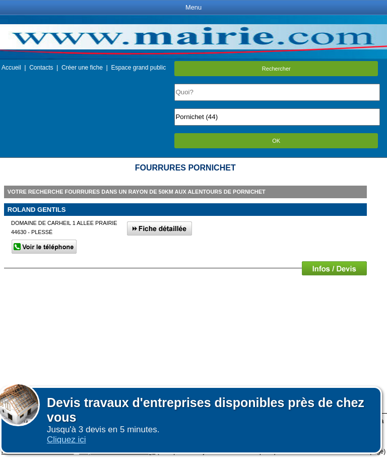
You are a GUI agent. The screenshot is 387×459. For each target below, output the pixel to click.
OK (276, 141)
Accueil (11, 67)
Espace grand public (138, 67)
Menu (193, 7)
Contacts (41, 67)
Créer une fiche (82, 67)
